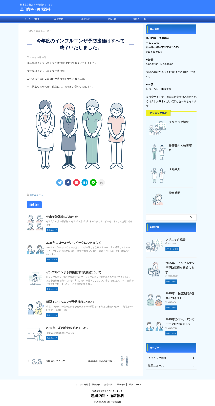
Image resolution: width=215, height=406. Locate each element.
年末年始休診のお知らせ (61, 216)
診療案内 (58, 19)
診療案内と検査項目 (180, 145)
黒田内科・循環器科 (35, 9)
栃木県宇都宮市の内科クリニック (107, 390)
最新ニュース (139, 19)
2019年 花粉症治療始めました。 (66, 327)
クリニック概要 (31, 19)
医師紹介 (112, 19)
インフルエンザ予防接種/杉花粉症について (72, 271)
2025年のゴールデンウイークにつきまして (72, 242)
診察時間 (85, 19)
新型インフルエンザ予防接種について (69, 301)
